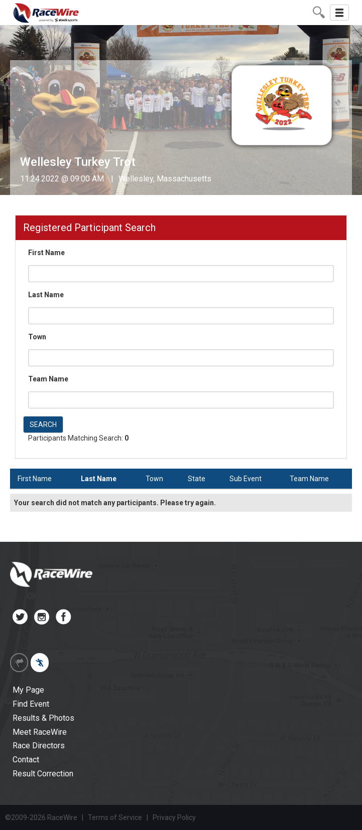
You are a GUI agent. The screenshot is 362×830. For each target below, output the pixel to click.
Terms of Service (115, 817)
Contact (26, 759)
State (196, 479)
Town (37, 337)
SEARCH (43, 425)
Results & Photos (43, 718)
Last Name (46, 295)
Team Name (48, 379)
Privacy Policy (174, 817)
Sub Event (245, 479)
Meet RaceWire (40, 732)
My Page (28, 690)
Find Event (31, 704)
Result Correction (43, 773)
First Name (46, 253)
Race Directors (39, 745)
